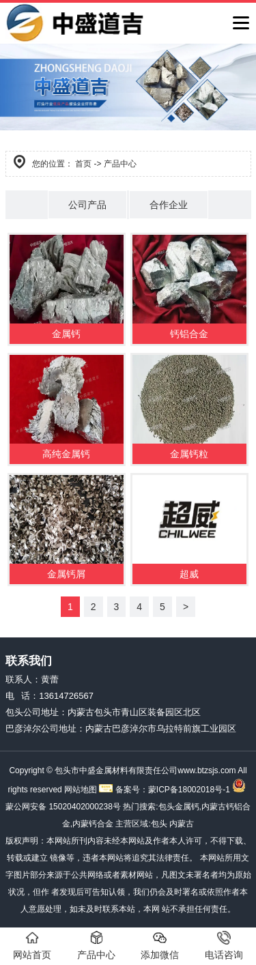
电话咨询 (224, 945)
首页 (83, 164)
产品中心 (96, 945)
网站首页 (32, 945)
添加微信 (160, 945)
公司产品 (87, 204)
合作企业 (169, 204)
